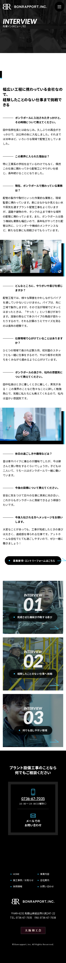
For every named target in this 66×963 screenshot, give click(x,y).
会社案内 (44, 880)
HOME (16, 874)
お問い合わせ (47, 886)
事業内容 (44, 874)
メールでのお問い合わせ (33, 823)
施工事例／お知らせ (23, 880)
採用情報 (17, 886)
